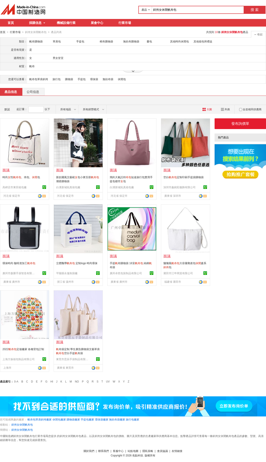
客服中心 (118, 450)
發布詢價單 (240, 123)
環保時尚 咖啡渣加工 (18, 263)
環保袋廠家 (101, 419)
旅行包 (57, 79)
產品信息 (10, 91)
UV (108, 381)
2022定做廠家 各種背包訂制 (23, 349)
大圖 (207, 109)
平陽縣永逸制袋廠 (67, 273)
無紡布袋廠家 (117, 419)
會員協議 (162, 450)
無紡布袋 (108, 79)
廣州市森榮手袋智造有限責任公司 (19, 273)
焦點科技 (137, 455)
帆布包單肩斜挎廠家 (39, 419)
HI (52, 381)
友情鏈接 (177, 450)
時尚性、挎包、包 (21, 177)
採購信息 (37, 23)
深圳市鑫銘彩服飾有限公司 (179, 187)
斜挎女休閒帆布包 (22, 424)
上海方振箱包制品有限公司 (18, 359)
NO (77, 381)
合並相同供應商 (250, 109)
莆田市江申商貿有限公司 (178, 273)
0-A (16, 381)
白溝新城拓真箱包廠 (68, 187)
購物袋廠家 (73, 419)
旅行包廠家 (132, 419)
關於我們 (89, 450)
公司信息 (33, 91)
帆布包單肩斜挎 (38, 79)
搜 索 (255, 10)
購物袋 (69, 79)
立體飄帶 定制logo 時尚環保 (76, 263)
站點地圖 (133, 450)
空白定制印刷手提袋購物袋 (183, 177)
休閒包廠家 (59, 419)
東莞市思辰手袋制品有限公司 (73, 359)
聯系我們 (103, 450)
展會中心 (97, 23)
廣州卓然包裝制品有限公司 (126, 273)
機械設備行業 (66, 23)
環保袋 (94, 79)
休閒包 (122, 79)
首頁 (11, 23)
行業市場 (124, 23)
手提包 (82, 79)
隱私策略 (147, 450)
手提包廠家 (87, 419)
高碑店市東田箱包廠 (14, 187)
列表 (225, 109)
